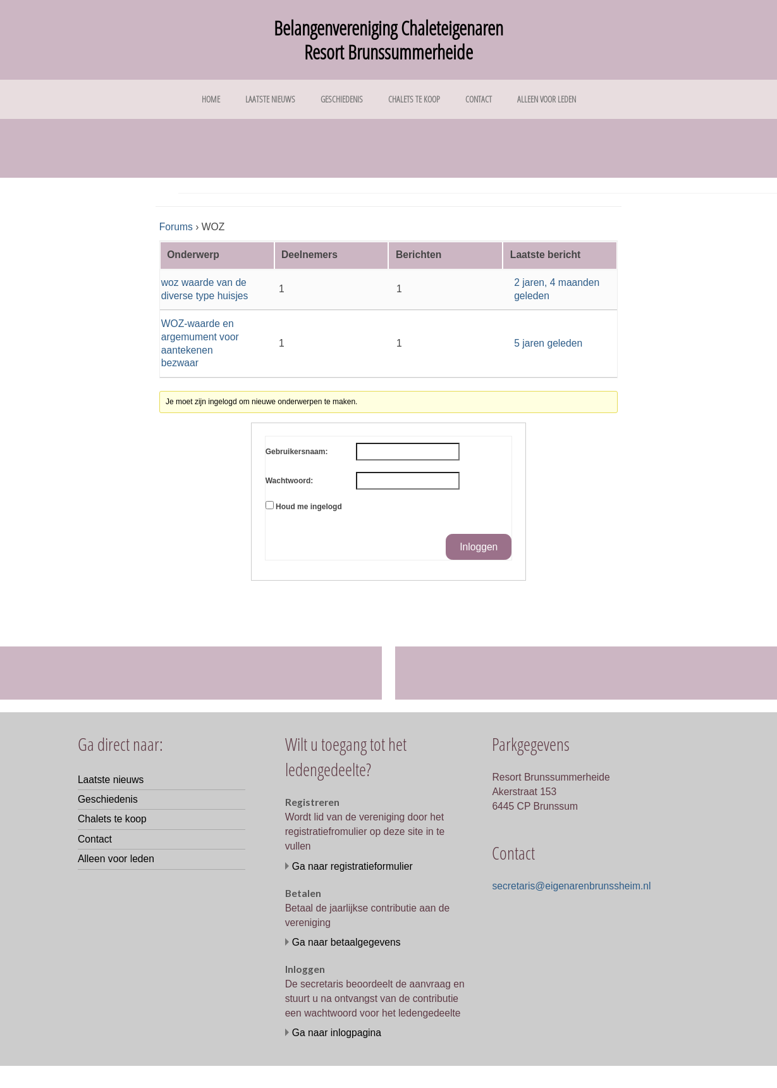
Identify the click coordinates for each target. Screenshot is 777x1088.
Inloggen (479, 546)
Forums (176, 226)
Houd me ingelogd (309, 506)
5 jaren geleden (548, 343)
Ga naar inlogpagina (336, 1032)
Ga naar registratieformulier (352, 866)
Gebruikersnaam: (297, 451)
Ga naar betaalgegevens (346, 942)
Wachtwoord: (290, 480)
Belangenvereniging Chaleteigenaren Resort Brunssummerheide (388, 39)
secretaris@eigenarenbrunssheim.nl (571, 886)
